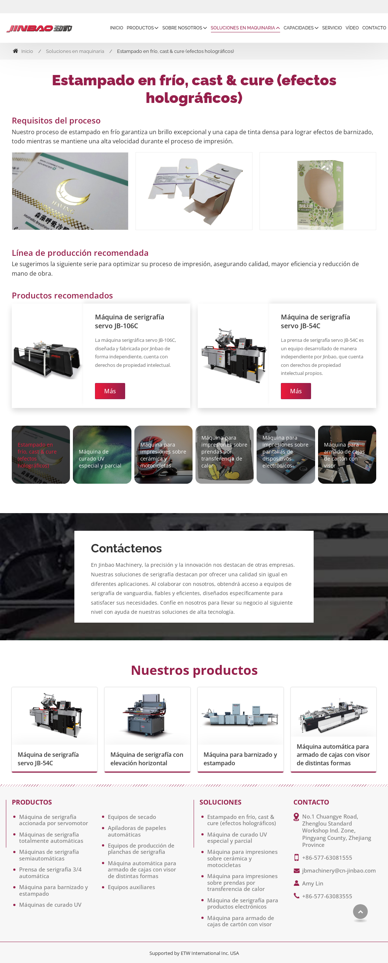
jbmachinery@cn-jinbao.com (339, 870)
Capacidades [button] (298, 28)
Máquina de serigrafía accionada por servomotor (53, 820)
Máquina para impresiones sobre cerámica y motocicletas (242, 858)
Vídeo (352, 28)
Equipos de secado (132, 816)
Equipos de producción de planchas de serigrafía (141, 849)
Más (110, 391)
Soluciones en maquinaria (75, 51)
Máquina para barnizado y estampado (240, 759)
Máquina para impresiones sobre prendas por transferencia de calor (242, 882)
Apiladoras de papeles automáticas (137, 831)
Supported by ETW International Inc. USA (194, 953)
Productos (32, 802)
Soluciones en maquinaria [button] (243, 28)
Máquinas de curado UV (50, 904)
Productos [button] (140, 28)
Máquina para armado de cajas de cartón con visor (240, 921)
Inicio (116, 28)
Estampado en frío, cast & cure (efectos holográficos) (241, 820)
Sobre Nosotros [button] (182, 28)
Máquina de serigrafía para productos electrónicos (242, 903)
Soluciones (220, 802)
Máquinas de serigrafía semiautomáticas (49, 855)
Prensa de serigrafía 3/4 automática (50, 873)
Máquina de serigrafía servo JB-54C (315, 321)
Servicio (332, 28)
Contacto (374, 28)
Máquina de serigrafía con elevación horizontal (146, 759)
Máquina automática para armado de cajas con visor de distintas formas (333, 754)
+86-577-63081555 (327, 857)
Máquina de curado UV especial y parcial (237, 838)
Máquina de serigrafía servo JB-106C (129, 321)
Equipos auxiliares (131, 887)
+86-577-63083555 (327, 896)
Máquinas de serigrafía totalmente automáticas (51, 838)
